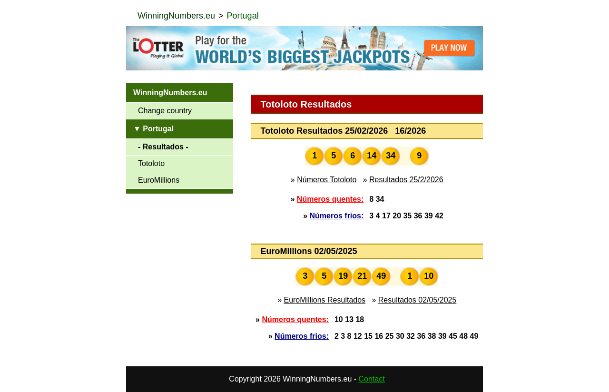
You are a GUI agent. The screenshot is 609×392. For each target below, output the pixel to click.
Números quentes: (330, 199)
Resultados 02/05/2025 (417, 300)
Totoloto (151, 163)
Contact (372, 379)
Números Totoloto (326, 180)
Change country (165, 111)
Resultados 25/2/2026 (406, 180)
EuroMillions (158, 180)
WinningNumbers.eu (176, 15)
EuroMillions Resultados (324, 300)
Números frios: (337, 216)
